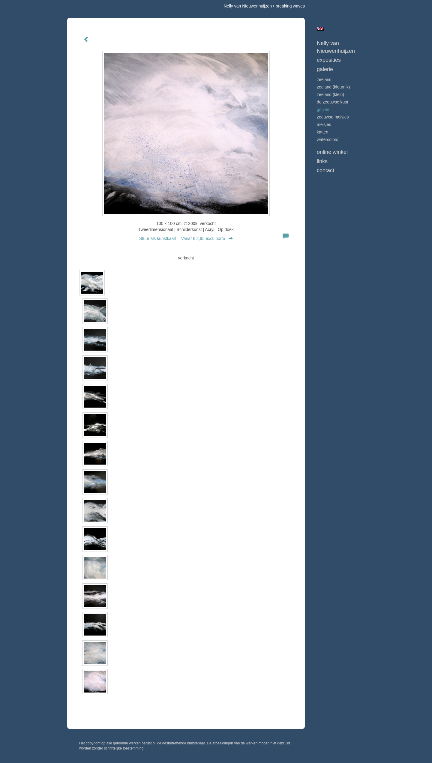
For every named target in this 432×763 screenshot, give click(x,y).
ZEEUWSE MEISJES (333, 117)
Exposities (329, 60)
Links (322, 161)
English (320, 29)
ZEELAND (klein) (330, 94)
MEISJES (324, 124)
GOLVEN (323, 109)
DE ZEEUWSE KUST (332, 102)
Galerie (325, 69)
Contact (325, 170)
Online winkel (332, 152)
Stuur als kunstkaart (186, 238)
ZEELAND (324, 79)
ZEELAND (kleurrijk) (333, 87)
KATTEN (322, 132)
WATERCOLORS (327, 139)
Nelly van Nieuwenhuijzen (248, 6)
